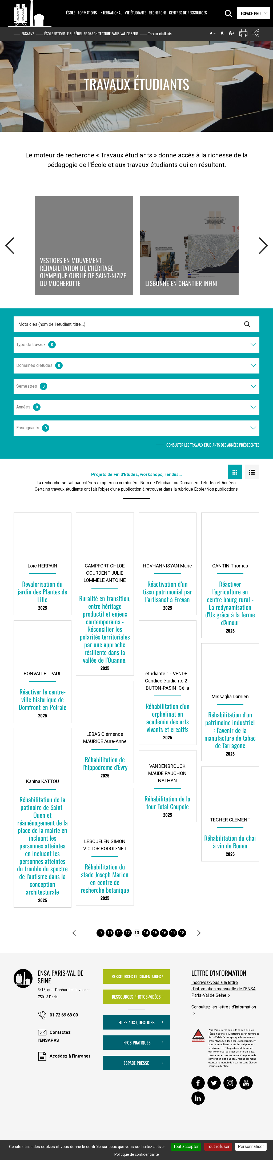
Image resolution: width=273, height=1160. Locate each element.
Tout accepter (186, 1146)
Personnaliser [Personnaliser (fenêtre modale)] (251, 1146)
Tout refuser (218, 1146)
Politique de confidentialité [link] (136, 1154)
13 (136, 932)
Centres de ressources (188, 12)
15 (154, 932)
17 (173, 932)
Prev (9, 244)
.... (91, 932)
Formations (87, 12)
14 (145, 932)
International (110, 12)
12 (127, 932)
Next (263, 244)
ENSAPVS (28, 33)
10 (109, 932)
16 (164, 932)
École (70, 12)
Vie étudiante (135, 12)
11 (118, 932)
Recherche (157, 12)
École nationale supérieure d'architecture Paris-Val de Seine (91, 33)
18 (182, 932)
